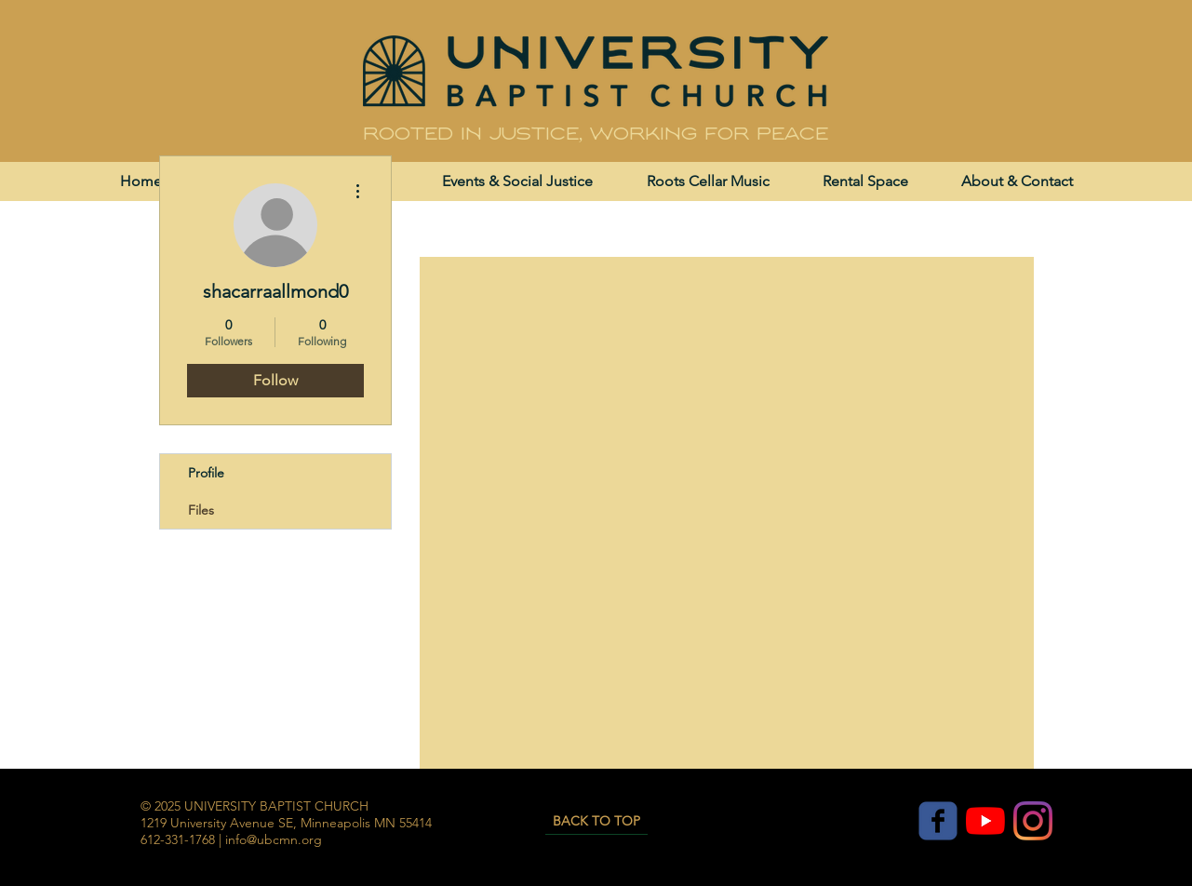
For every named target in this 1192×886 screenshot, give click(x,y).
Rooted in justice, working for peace (596, 134)
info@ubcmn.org (273, 839)
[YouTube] (985, 820)
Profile (206, 472)
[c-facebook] (938, 820)
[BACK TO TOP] (596, 821)
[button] (517, 181)
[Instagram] (1032, 820)
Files (201, 510)
